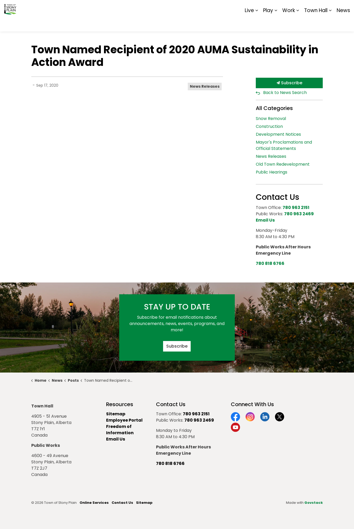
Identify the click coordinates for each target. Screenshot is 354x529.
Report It (306, 8)
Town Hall (315, 23)
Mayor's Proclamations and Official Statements (284, 145)
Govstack (313, 502)
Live (249, 23)
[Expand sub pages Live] (256, 24)
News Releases (205, 86)
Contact (286, 8)
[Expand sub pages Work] (297, 24)
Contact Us (122, 502)
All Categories (274, 108)
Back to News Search (285, 93)
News (343, 23)
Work (288, 23)
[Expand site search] (345, 8)
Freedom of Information (120, 429)
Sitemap (327, 8)
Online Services (94, 502)
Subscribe (289, 83)
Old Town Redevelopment (283, 164)
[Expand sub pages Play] (275, 24)
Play (268, 23)
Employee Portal (124, 420)
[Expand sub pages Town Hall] (330, 24)
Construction (269, 126)
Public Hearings (271, 172)
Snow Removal (271, 119)
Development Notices (278, 134)
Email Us (115, 439)
